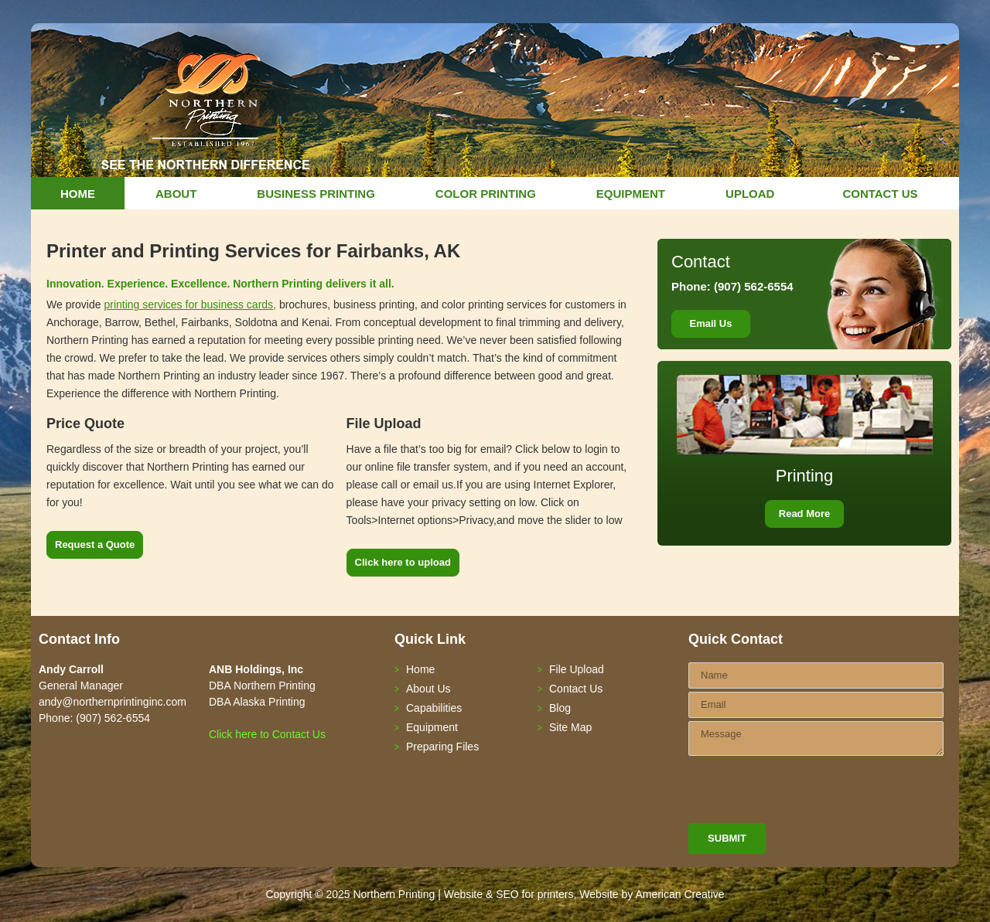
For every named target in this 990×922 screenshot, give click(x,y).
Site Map (570, 727)
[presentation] (805, 793)
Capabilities (434, 708)
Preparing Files (442, 746)
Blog (560, 708)
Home (420, 669)
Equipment (432, 727)
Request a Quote (95, 544)
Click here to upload (403, 562)
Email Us (711, 323)
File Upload (576, 669)
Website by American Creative (651, 894)
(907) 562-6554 (752, 286)
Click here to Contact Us (267, 734)
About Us (428, 688)
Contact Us (576, 688)
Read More (804, 513)
